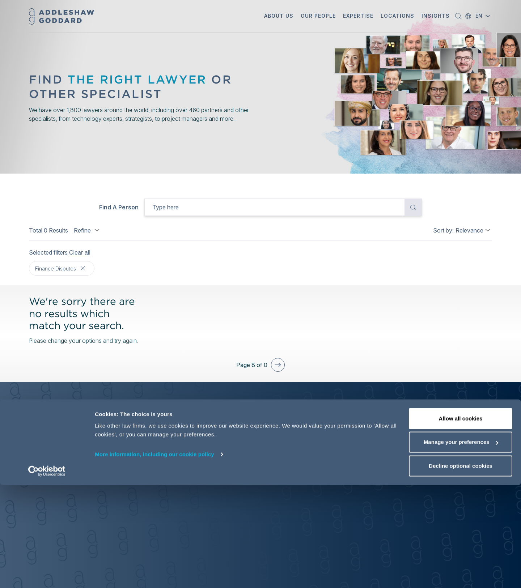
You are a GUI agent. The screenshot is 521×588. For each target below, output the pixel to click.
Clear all (79, 253)
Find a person (119, 207)
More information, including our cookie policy (154, 557)
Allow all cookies (461, 521)
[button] (278, 16)
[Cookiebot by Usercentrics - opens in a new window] (47, 573)
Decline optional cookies (460, 569)
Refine (87, 230)
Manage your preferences (461, 545)
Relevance (469, 230)
